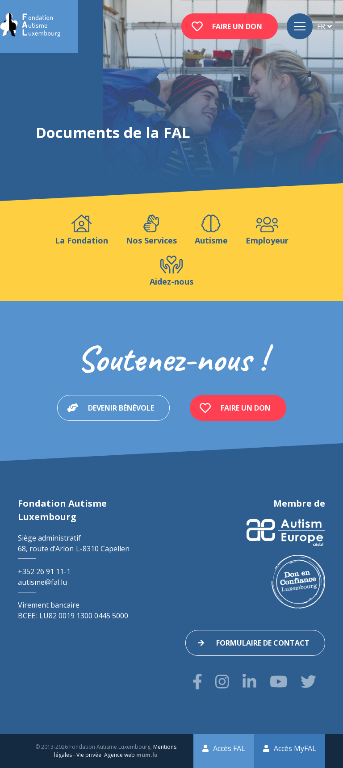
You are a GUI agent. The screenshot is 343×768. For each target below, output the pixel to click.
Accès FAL (229, 748)
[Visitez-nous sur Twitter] (308, 681)
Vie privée (88, 755)
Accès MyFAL (295, 748)
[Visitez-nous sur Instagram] (222, 681)
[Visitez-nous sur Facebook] (197, 681)
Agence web (119, 755)
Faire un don (237, 26)
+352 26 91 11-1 (44, 571)
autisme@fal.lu (42, 582)
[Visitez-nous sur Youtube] (278, 681)
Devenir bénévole (121, 408)
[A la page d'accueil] (30, 26)
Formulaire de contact (263, 643)
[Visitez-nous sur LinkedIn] (249, 681)
